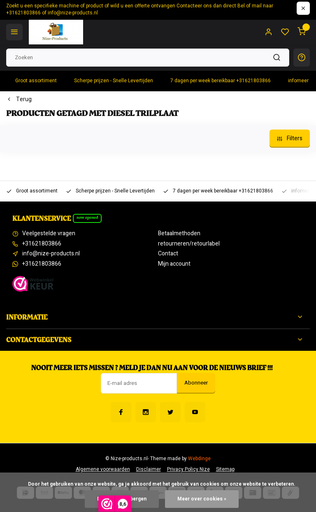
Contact (168, 254)
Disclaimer (148, 469)
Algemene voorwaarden (103, 469)
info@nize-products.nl (51, 254)
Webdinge (199, 458)
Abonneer (196, 383)
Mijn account (174, 264)
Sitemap (225, 469)
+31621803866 (41, 244)
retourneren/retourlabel (189, 244)
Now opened (87, 217)
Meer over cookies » (201, 499)
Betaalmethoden (179, 233)
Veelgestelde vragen (48, 233)
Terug (19, 99)
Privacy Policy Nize (188, 469)
